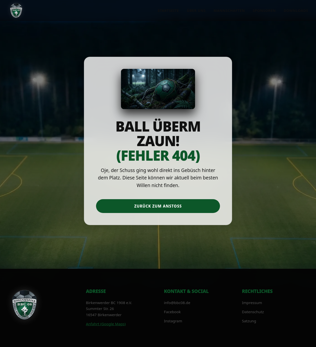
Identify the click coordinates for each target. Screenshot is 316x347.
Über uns (196, 10)
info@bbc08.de (177, 302)
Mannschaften (229, 10)
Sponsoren (264, 10)
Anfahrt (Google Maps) (106, 323)
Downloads (296, 10)
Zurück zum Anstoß (158, 206)
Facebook (172, 311)
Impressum (252, 302)
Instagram (173, 320)
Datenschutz (253, 311)
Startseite (168, 10)
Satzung (249, 320)
